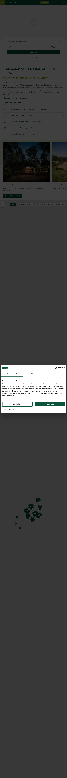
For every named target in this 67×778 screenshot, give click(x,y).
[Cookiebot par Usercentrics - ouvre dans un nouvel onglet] (56, 368)
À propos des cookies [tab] (55, 374)
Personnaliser (18, 404)
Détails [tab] (33, 374)
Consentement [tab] (12, 374)
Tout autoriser (49, 404)
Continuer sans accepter (9, 409)
